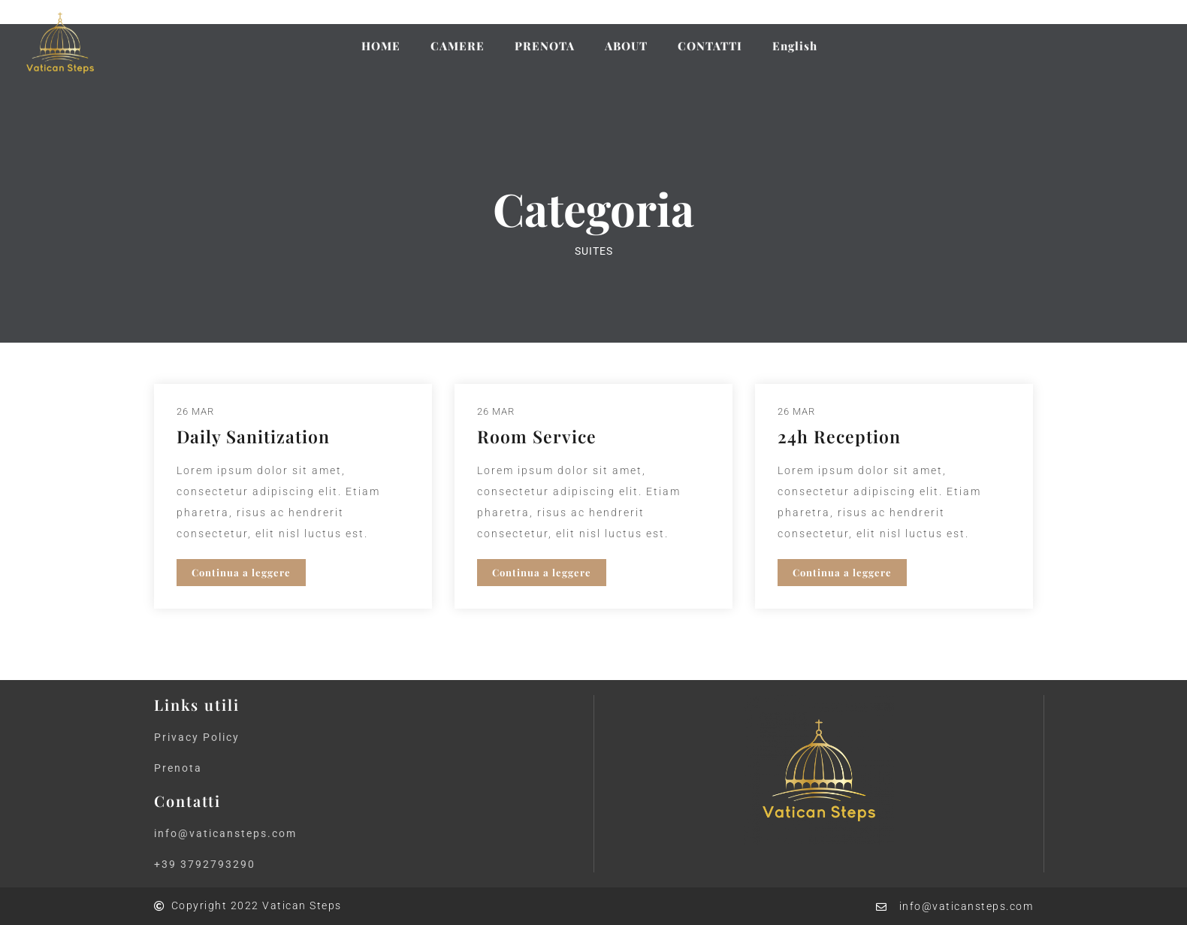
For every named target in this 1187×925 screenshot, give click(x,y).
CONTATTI (710, 36)
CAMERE (457, 36)
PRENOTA (545, 36)
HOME (380, 36)
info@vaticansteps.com (225, 833)
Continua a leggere (241, 572)
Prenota (178, 768)
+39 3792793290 (204, 864)
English (794, 36)
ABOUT (626, 36)
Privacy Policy (197, 737)
